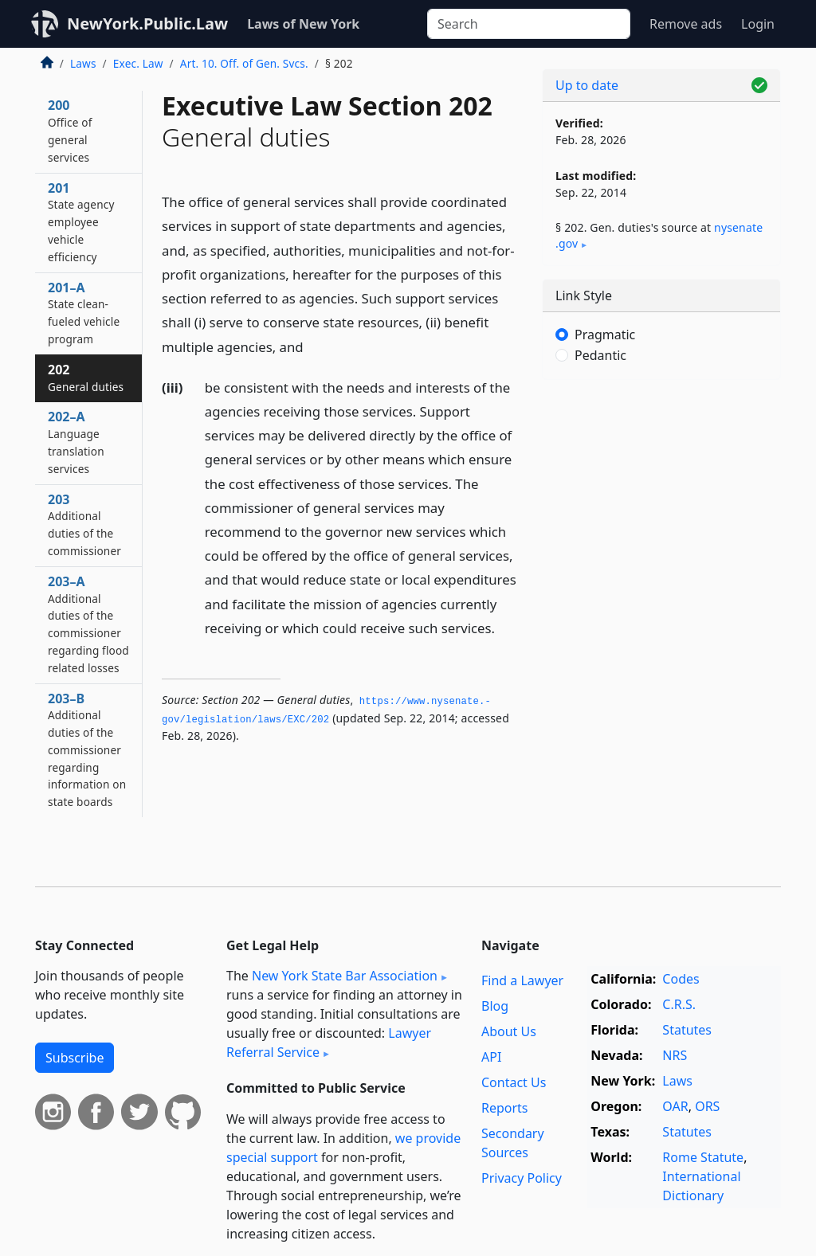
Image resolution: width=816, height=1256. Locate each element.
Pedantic (600, 355)
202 (86, 377)
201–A (84, 312)
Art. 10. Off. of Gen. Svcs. (244, 63)
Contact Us (513, 1082)
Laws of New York (303, 24)
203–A (88, 624)
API (491, 1057)
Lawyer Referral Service (328, 1042)
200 (70, 130)
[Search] (528, 24)
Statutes (687, 1030)
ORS (707, 1106)
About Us (508, 1031)
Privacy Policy (521, 1178)
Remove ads (685, 24)
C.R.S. (679, 1004)
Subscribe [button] (74, 1057)
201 (81, 221)
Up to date (586, 85)
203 (84, 524)
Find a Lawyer (522, 980)
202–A (76, 441)
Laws (83, 63)
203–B (87, 750)
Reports (504, 1108)
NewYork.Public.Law (147, 23)
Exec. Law (138, 63)
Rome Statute (702, 1157)
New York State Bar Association (344, 975)
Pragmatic (605, 334)
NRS (674, 1055)
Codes (680, 979)
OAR (675, 1106)
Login (758, 24)
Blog (494, 1006)
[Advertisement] (661, 501)
